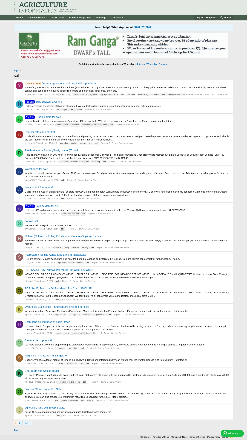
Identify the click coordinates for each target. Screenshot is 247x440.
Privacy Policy (213, 437)
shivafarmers (30, 229)
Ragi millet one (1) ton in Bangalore (46, 355)
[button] (47, 17)
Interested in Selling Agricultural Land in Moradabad (55, 254)
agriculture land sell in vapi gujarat (45, 407)
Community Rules (179, 437)
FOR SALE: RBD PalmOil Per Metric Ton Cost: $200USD (59, 269)
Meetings (101, 17)
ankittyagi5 (29, 143)
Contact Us (117, 17)
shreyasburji (30, 363)
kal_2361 (29, 382)
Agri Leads (58, 17)
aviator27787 (31, 180)
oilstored (28, 281)
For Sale (107, 109)
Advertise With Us (161, 437)
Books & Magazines (80, 17)
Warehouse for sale (36, 169)
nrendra (28, 109)
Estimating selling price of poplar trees (47, 321)
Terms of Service (197, 437)
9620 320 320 (142, 27)
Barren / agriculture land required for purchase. (61, 83)
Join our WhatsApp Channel (152, 64)
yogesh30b (30, 94)
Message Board (36, 17)
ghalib (27, 400)
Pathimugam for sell (42, 206)
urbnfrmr (28, 333)
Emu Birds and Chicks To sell (42, 370)
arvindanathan (31, 214)
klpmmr (28, 314)
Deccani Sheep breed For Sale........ (46, 389)
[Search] (225, 17)
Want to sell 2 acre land (39, 187)
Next (26, 423)
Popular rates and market (40, 132)
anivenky (29, 124)
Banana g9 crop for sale (39, 340)
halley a (28, 247)
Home (19, 17)
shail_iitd (29, 262)
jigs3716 (28, 415)
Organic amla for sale (43, 116)
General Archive (126, 143)
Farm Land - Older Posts (216, 94)
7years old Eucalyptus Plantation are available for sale (57, 306)
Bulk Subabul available (44, 101)
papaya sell (31, 221)
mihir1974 (29, 348)
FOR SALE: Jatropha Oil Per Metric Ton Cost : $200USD (58, 288)
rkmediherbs (30, 161)
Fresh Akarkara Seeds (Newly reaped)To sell (51, 150)
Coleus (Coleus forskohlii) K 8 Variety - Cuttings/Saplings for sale (63, 236)
